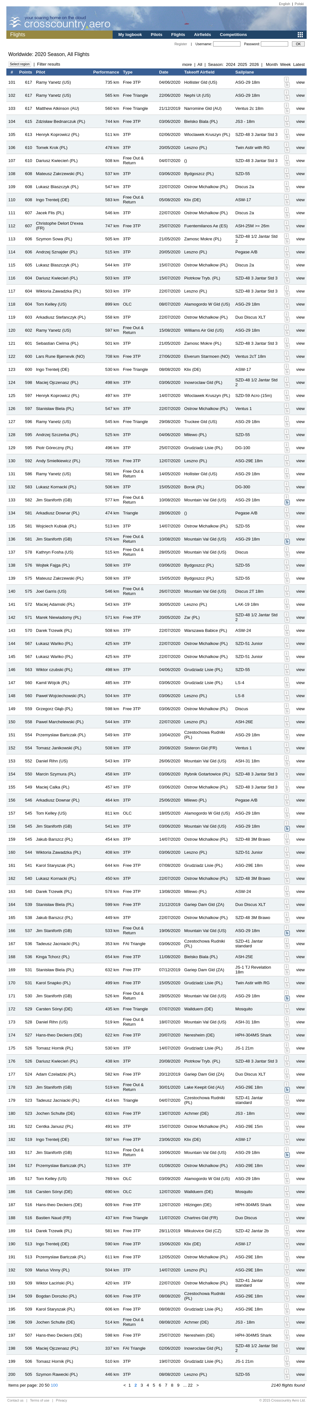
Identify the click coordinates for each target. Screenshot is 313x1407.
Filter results (48, 64)
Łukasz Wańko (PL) (54, 643)
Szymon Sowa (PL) (54, 239)
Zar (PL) (192, 617)
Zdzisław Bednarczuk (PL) (60, 121)
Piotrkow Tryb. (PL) (202, 278)
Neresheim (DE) (199, 1035)
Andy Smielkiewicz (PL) (58, 460)
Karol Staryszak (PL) (55, 865)
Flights (178, 34)
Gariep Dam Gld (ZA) (204, 904)
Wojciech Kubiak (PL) (56, 526)
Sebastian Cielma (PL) (57, 343)
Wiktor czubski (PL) (54, 669)
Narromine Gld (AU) (203, 108)
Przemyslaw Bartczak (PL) (61, 734)
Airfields (202, 34)
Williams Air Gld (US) (204, 330)
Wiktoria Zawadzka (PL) (58, 291)
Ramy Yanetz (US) (53, 82)
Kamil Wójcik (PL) (52, 682)
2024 (230, 64)
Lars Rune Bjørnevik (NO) (60, 356)
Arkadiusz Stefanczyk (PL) (61, 317)
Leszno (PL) (195, 147)
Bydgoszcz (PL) (199, 173)
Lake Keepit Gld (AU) (204, 1087)
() (185, 160)
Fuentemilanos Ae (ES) (206, 225)
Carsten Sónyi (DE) (54, 1009)
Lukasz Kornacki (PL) (56, 486)
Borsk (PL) (194, 486)
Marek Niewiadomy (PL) (58, 617)
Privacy (61, 1400)
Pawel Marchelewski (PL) (60, 721)
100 (54, 1385)
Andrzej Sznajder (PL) (56, 252)
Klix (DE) (192, 199)
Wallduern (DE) (198, 1009)
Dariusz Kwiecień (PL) (57, 160)
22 (190, 1385)
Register (180, 44)
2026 (254, 64)
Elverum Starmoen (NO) (207, 356)
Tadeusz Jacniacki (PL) (58, 943)
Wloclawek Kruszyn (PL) (207, 134)
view (300, 82)
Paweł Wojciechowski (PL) (61, 695)
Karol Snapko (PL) (53, 982)
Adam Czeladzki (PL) (56, 1074)
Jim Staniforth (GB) (54, 500)
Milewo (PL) (195, 434)
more (187, 64)
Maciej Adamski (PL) (55, 604)
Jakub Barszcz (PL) (54, 839)
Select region (20, 64)
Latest (299, 64)
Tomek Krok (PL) (51, 147)
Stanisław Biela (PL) (55, 408)
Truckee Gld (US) (200, 421)
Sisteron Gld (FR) (200, 748)
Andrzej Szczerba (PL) (57, 434)
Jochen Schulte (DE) (55, 1113)
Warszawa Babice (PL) (205, 630)
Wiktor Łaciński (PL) (55, 1283)
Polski (299, 4)
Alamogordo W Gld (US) (207, 304)
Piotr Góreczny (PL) (54, 447)
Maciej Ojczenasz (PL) (57, 382)
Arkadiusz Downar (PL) (58, 513)
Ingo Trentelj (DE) (52, 199)
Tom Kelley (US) (51, 304)
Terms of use (39, 1400)
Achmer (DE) (196, 1113)
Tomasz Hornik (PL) (54, 1048)
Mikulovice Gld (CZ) (202, 1230)
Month (272, 64)
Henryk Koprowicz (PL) (57, 134)
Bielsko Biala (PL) (201, 121)
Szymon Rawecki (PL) (57, 1374)
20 (41, 1385)
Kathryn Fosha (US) (54, 552)
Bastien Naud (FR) (53, 1217)
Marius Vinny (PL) (53, 1270)
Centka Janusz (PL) (54, 1126)
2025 (242, 64)
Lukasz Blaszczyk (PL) (57, 186)
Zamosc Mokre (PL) (202, 239)
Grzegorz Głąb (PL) (54, 708)
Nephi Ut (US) (197, 95)
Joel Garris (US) (51, 591)
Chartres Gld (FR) (201, 1217)
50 (47, 1385)
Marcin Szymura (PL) (56, 774)
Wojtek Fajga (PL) (53, 565)
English (284, 4)
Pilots (156, 34)
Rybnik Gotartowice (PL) (207, 774)
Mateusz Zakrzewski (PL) (60, 173)
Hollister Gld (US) (200, 82)
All (200, 64)
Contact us (15, 1400)
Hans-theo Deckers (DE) (59, 1035)
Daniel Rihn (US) (52, 761)
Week (285, 64)
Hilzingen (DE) (198, 1204)
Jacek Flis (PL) (50, 212)
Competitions (233, 34)
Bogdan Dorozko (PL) (56, 1296)
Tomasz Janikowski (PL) (58, 748)
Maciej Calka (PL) (52, 787)
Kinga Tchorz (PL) (53, 956)
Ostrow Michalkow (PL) (206, 186)
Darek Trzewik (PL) (54, 630)
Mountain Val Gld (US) (205, 500)
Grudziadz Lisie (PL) (203, 447)
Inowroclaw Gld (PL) (203, 382)
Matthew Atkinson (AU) (57, 108)
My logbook (130, 34)
